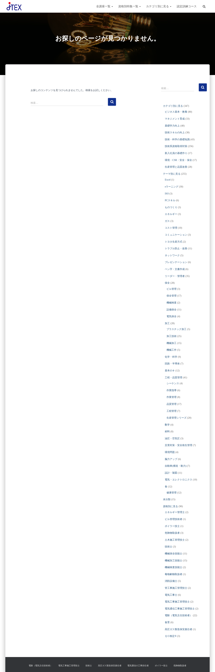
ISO (167, 193)
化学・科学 (171, 357)
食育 (167, 622)
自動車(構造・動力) (175, 466)
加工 (167, 323)
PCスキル (170, 200)
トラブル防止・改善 (176, 248)
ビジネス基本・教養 (176, 111)
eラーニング (171, 186)
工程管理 (172, 411)
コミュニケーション (176, 234)
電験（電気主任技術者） (178, 615)
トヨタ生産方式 (173, 241)
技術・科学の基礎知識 (177, 139)
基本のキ (170, 370)
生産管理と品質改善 (176, 167)
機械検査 (172, 302)
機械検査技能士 (173, 567)
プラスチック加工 (176, 329)
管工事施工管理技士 (176, 588)
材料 (167, 431)
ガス (167, 221)
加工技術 (172, 336)
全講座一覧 (104, 6)
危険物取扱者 (172, 533)
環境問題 (170, 452)
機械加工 (172, 343)
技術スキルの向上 (175, 132)
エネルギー (171, 214)
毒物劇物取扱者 (173, 574)
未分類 (166, 499)
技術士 (168, 546)
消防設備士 (171, 581)
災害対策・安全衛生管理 (178, 445)
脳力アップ (171, 459)
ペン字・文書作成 (175, 269)
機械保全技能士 (173, 553)
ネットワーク (172, 255)
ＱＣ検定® (171, 636)
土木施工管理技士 (175, 540)
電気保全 (172, 316)
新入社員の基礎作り (176, 153)
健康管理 (172, 492)
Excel (167, 179)
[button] (112, 6)
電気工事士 (171, 595)
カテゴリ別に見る (158, 6)
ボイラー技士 (172, 526)
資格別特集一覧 (129, 6)
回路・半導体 (172, 363)
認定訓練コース (187, 6)
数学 (167, 424)
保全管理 (172, 295)
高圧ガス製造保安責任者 (178, 629)
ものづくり (171, 207)
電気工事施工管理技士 (177, 601)
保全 (167, 283)
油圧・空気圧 (172, 438)
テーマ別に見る (171, 173)
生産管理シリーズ (176, 417)
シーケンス (173, 383)
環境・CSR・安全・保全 (178, 160)
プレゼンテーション (176, 262)
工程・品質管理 (173, 377)
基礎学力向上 (172, 125)
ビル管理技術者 (173, 519)
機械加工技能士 (173, 560)
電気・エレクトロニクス (178, 479)
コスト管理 (171, 227)
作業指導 (172, 390)
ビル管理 (172, 289)
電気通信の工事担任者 (138, 665)
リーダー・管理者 (175, 276)
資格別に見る (170, 506)
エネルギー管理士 (175, 512)
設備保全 (172, 309)
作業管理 (172, 397)
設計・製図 (171, 473)
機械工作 (172, 350)
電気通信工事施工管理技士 (180, 608)
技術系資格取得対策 (176, 146)
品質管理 (172, 404)
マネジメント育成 (175, 118)
